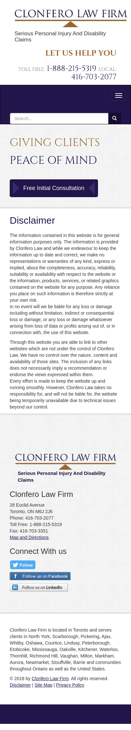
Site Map (43, 685)
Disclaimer (20, 685)
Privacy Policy (70, 685)
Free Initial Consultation (53, 188)
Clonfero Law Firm (50, 678)
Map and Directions (29, 537)
